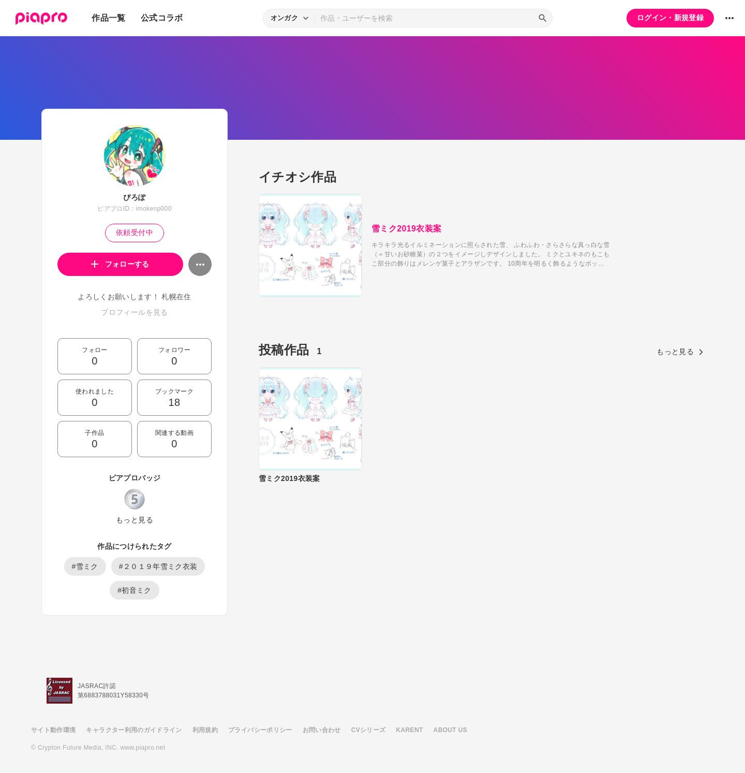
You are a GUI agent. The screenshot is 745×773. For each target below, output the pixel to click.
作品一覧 (108, 17)
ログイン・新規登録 (670, 17)
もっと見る (134, 520)
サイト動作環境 (53, 730)
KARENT (409, 730)
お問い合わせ (322, 730)
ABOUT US (450, 730)
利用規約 (205, 730)
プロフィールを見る (134, 312)
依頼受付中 (134, 232)
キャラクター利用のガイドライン (134, 730)
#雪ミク (85, 566)
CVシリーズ (368, 730)
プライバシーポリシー (260, 730)
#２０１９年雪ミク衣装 (158, 566)
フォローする (120, 264)
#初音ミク (134, 590)
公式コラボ (162, 17)
